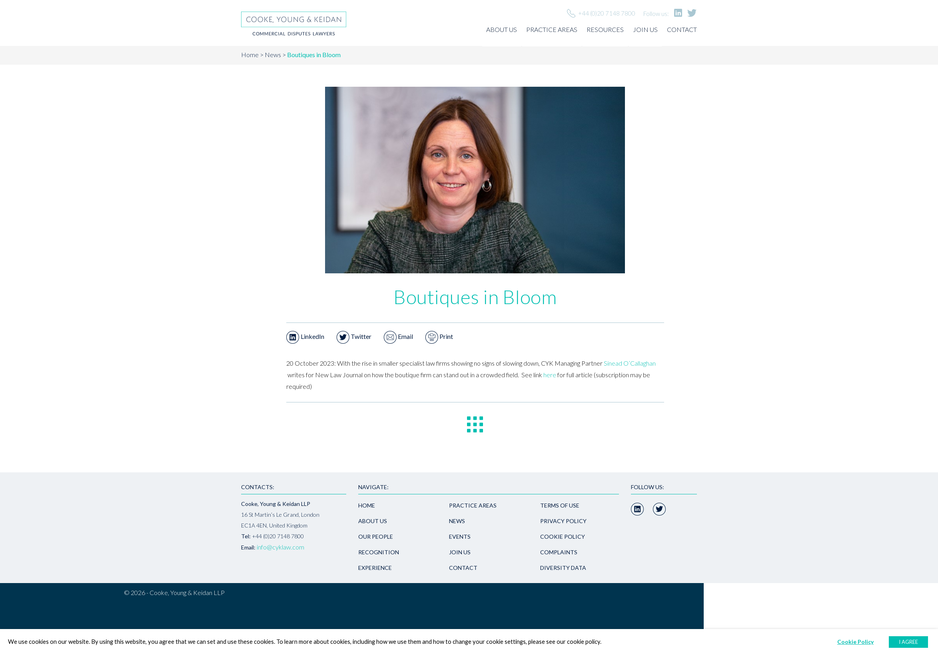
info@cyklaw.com (280, 547)
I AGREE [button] (908, 642)
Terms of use (559, 505)
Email (398, 336)
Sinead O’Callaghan (630, 363)
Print (439, 336)
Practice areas (551, 29)
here (549, 374)
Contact (682, 29)
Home (250, 54)
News (273, 54)
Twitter (353, 336)
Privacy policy (563, 521)
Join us (645, 29)
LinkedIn (305, 336)
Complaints (558, 552)
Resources (605, 29)
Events (460, 536)
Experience (375, 567)
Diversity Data (563, 567)
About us (501, 29)
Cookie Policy (562, 536)
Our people (375, 536)
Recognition (378, 552)
